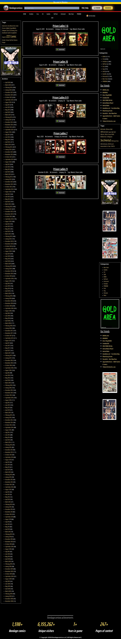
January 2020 (8, 268)
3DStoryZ (113, 141)
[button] (97, 7)
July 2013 (7, 462)
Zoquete (4, 37)
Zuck (8, 30)
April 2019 (7, 291)
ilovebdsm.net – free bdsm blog (111, 108)
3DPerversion (104, 131)
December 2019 (9, 271)
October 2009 (8, 573)
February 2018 (8, 325)
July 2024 (7, 134)
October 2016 (8, 365)
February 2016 (8, 385)
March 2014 (8, 442)
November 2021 (9, 214)
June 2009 (7, 583)
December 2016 (9, 360)
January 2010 (8, 566)
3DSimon (108, 129)
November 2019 (9, 273)
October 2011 (8, 514)
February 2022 (8, 206)
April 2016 (7, 380)
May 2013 (7, 467)
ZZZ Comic (11, 36)
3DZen (106, 134)
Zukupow (4, 30)
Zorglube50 (14, 33)
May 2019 (7, 288)
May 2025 (7, 109)
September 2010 (9, 546)
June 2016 (7, 375)
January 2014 (8, 447)
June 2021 (7, 226)
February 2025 (8, 117)
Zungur (3, 42)
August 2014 (8, 430)
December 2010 (9, 539)
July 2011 (7, 521)
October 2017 (8, 335)
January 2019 (8, 298)
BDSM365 (105, 92)
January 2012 (8, 506)
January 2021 (8, 238)
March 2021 (8, 233)
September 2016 (9, 367)
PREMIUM (79, 14)
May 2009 (7, 586)
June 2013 (7, 464)
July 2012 (7, 492)
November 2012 (9, 482)
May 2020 (7, 258)
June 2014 (7, 435)
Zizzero (4, 28)
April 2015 (7, 410)
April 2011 (7, 529)
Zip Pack (11, 40)
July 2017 (7, 343)
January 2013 (8, 477)
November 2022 (9, 184)
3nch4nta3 (105, 140)
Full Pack (56, 14)
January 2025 (8, 119)
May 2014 (7, 437)
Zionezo (15, 40)
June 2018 (7, 315)
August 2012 (8, 489)
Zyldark (8, 28)
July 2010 (7, 551)
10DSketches (103, 137)
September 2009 (9, 576)
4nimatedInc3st (104, 146)
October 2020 (8, 246)
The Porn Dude (92, 16)
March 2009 (8, 591)
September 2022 (9, 189)
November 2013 (9, 452)
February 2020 (8, 266)
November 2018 (9, 303)
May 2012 (7, 497)
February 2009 (8, 593)
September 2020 (9, 248)
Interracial (63, 14)
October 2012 (8, 484)
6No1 (111, 129)
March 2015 (8, 412)
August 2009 (8, 578)
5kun (109, 146)
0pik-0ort (113, 132)
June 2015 (7, 405)
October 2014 (8, 425)
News (105, 295)
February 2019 (8, 296)
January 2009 (8, 596)
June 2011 (7, 524)
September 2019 (9, 278)
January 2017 (8, 358)
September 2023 (9, 159)
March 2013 (8, 472)
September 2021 (9, 219)
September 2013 (9, 457)
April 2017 (7, 350)
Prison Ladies (81, 29)
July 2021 (7, 224)
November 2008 (9, 601)
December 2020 (9, 241)
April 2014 (7, 439)
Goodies (48, 14)
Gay (103, 69)
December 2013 (9, 449)
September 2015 (9, 397)
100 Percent (111, 144)
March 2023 (8, 174)
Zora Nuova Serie (12, 26)
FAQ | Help (85, 8)
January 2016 (8, 387)
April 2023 (7, 171)
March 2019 (8, 293)
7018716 (113, 146)
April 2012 (7, 499)
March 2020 (8, 263)
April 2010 (7, 559)
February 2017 (8, 355)
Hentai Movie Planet (108, 103)
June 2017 (7, 345)
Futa (38, 14)
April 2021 (7, 231)
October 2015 (8, 395)
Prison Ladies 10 (60, 61)
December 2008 (9, 598)
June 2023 (7, 166)
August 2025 (8, 102)
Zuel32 (9, 33)
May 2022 (7, 199)
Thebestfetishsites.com (109, 121)
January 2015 (8, 417)
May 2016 (7, 377)
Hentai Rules (106, 105)
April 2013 (7, 469)
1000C (112, 134)
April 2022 (7, 201)
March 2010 (8, 561)
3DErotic (102, 134)
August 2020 (8, 251)
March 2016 (8, 382)
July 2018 (7, 313)
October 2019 (8, 276)
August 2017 (8, 340)
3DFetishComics (104, 144)
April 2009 (7, 588)
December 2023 (9, 152)
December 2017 (9, 330)
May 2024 (7, 139)
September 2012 (9, 487)
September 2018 (9, 308)
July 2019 (7, 283)
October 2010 (8, 544)
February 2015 (8, 415)
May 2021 (7, 229)
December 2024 (9, 122)
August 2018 (8, 310)
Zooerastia (4, 26)
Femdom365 (106, 97)
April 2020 (7, 261)
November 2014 (9, 422)
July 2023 (7, 164)
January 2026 (8, 90)
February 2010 (8, 564)
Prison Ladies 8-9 (60, 97)
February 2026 (8, 87)
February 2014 (8, 444)
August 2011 (8, 519)
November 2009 (9, 571)
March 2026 (8, 85)
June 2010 (7, 554)
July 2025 (7, 104)
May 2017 (7, 348)
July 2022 (7, 194)
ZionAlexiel (4, 33)
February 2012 (8, 504)
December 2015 (9, 390)
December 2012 (9, 479)
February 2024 (8, 147)
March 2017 (8, 353)
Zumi (17, 26)
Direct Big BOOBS (107, 95)
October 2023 (8, 157)
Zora (16, 30)
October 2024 (8, 127)
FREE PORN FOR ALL (108, 100)
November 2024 (9, 124)
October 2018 (8, 305)
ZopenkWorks (13, 28)
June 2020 (7, 256)
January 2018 (8, 328)
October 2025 (8, 97)
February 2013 (8, 474)
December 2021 (9, 211)
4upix (109, 132)
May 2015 (7, 407)
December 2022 (9, 181)
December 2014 (9, 420)
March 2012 (8, 502)
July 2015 (7, 402)
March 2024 (8, 144)
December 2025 (9, 92)
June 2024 (7, 137)
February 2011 (8, 534)
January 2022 (8, 209)
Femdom (31, 14)
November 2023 (9, 154)
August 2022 (8, 191)
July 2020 (7, 253)
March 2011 (7, 531)
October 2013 (8, 454)
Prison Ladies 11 (60, 169)
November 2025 (9, 94)
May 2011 (7, 526)
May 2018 (7, 318)
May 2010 (7, 556)
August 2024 (8, 132)
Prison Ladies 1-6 (60, 25)
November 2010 (9, 541)
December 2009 (9, 569)
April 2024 (7, 142)
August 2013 (8, 459)
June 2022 (7, 196)
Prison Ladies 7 (60, 133)
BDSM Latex (106, 90)
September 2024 (9, 129)
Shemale (106, 293)
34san (109, 134)
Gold (52, 18)
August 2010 (8, 549)
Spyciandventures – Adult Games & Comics (111, 117)
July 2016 (7, 372)
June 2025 (7, 107)
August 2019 (8, 281)
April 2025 (7, 112)
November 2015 (9, 392)
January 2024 (8, 149)
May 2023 (7, 169)
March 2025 (8, 114)
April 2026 (7, 82)
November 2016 (9, 363)
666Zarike (102, 129)
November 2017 (9, 333)
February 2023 (8, 176)
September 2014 (9, 427)
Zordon (3, 40)
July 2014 (7, 432)
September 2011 (9, 516)
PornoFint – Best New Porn (110, 113)
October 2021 (8, 216)
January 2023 (8, 179)
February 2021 (8, 236)
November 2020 (9, 243)
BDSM (24, 14)
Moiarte (75, 29)
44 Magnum (109, 137)
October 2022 (8, 186)
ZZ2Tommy (12, 30)
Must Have (71, 14)
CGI (42, 14)
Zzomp (7, 40)
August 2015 (8, 400)
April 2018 (7, 320)
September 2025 (9, 99)
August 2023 (8, 161)
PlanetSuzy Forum (107, 110)
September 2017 (9, 338)
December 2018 (9, 300)
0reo (117, 141)
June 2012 (7, 494)
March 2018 (8, 323)
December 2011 (8, 509)
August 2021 (8, 221)
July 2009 (7, 581)
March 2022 (8, 204)
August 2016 (8, 370)
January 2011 (8, 536)
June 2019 (7, 286)
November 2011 (8, 511)
